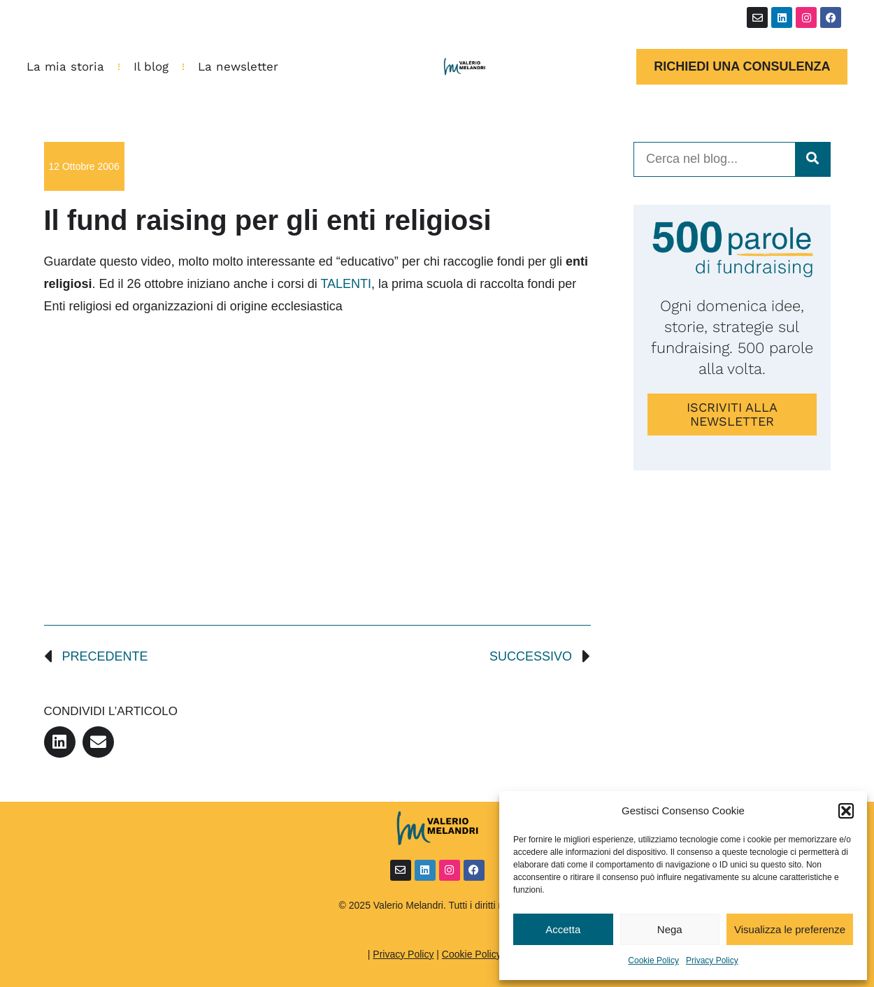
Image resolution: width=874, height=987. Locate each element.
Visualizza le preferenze (789, 929)
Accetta (562, 929)
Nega (669, 929)
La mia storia (65, 66)
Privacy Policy (712, 960)
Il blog (151, 66)
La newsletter (238, 66)
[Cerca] (812, 159)
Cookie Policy (653, 960)
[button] (846, 811)
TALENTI (345, 284)
